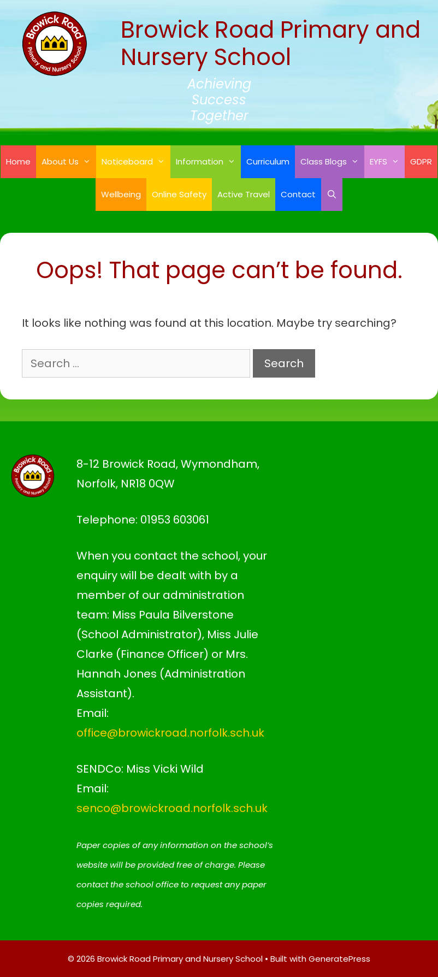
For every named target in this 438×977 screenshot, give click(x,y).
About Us (69, 161)
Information (208, 161)
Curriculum (267, 161)
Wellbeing (121, 194)
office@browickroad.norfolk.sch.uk (170, 732)
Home (18, 161)
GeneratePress (339, 958)
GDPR (421, 161)
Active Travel (243, 194)
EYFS (387, 161)
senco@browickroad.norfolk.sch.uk (172, 808)
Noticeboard (136, 161)
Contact (298, 194)
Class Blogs (332, 161)
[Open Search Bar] (331, 194)
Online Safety (179, 194)
